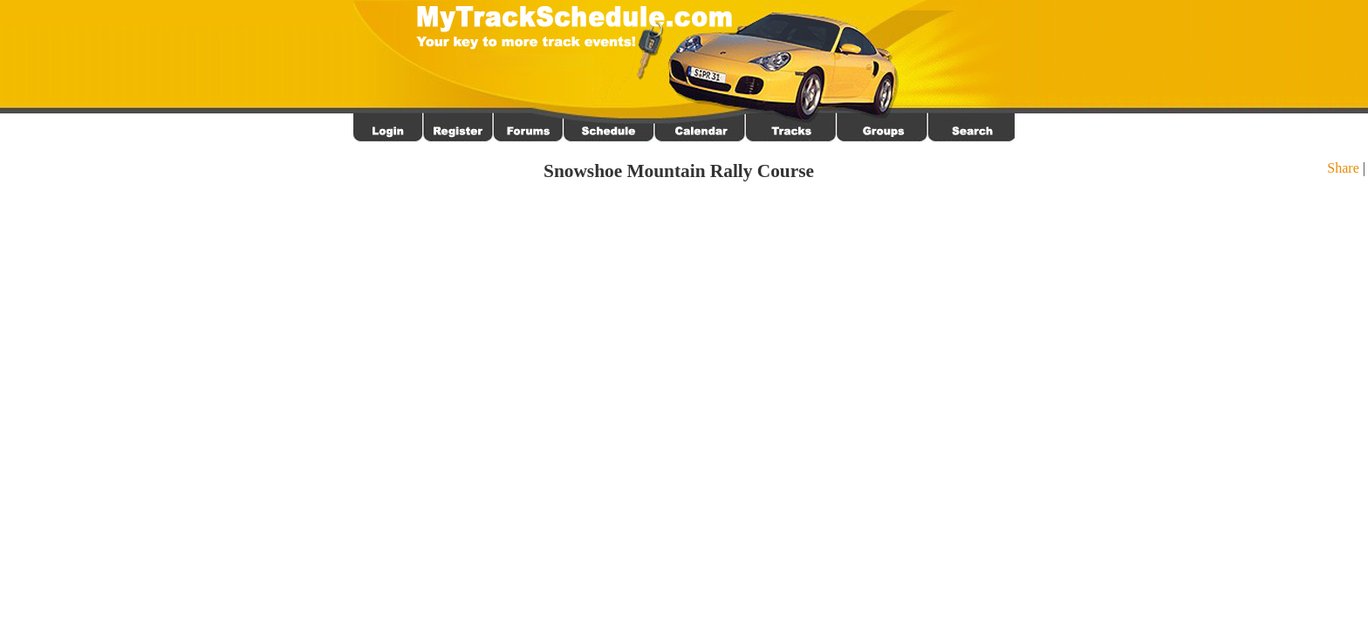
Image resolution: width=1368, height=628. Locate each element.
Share (1342, 167)
